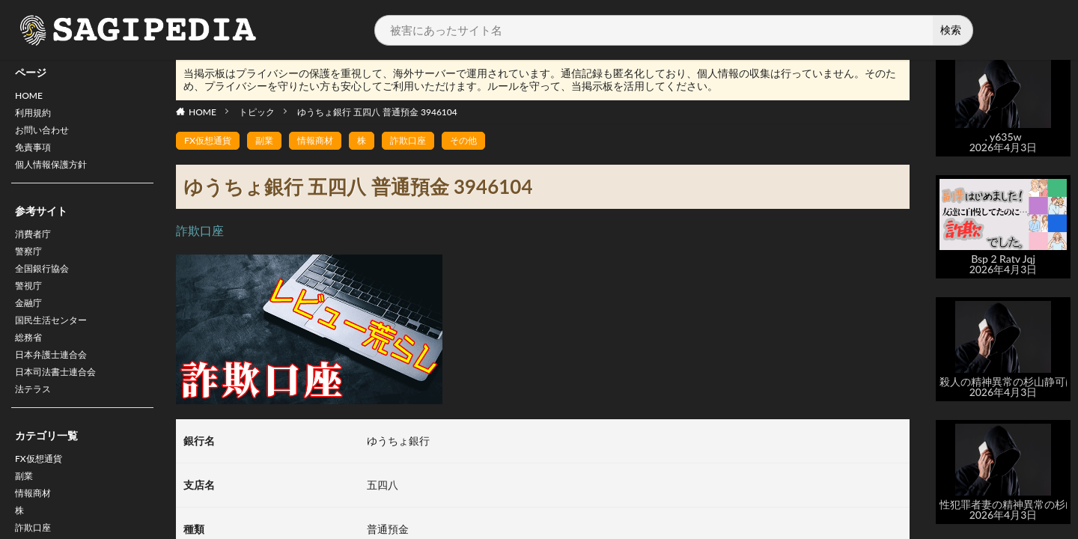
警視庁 (30, 305)
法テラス (36, 421)
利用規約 (36, 116)
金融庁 (30, 324)
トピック (257, 112)
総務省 (30, 363)
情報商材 (329, 141)
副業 (25, 513)
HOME (31, 97)
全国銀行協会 (46, 285)
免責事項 (36, 155)
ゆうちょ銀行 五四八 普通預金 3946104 (377, 112)
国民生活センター (57, 344)
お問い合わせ (46, 136)
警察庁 (30, 266)
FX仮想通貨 (42, 493)
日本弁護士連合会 (57, 383)
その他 (489, 141)
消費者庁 (36, 246)
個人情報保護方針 (57, 174)
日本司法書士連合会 (62, 402)
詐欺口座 (429, 141)
